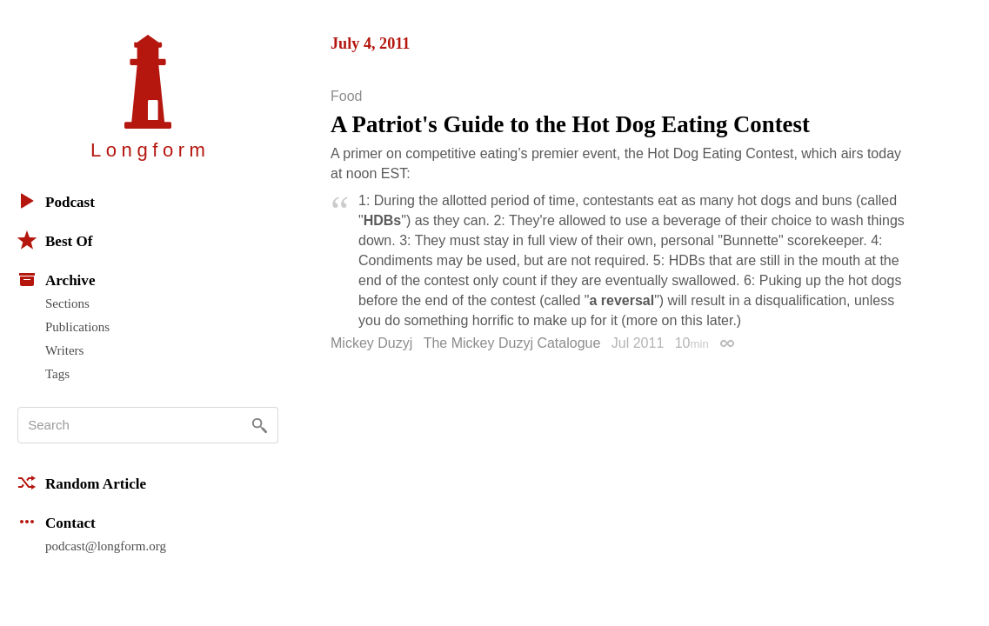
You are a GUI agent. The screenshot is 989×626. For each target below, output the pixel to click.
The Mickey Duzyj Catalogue (512, 343)
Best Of (54, 240)
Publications (77, 327)
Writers (64, 350)
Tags (57, 374)
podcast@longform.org (105, 546)
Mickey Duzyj (371, 343)
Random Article (81, 482)
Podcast (56, 200)
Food (346, 96)
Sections (67, 303)
